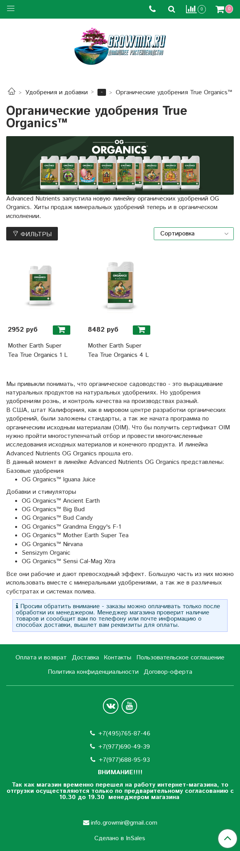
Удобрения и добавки (56, 92)
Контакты (117, 657)
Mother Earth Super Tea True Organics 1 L (38, 350)
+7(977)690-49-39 (124, 746)
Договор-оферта (168, 672)
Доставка (85, 657)
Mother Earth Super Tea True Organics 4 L (118, 350)
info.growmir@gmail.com (124, 822)
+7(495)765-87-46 (124, 733)
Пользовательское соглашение (180, 657)
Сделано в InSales (119, 838)
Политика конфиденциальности (93, 672)
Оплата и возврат (41, 657)
